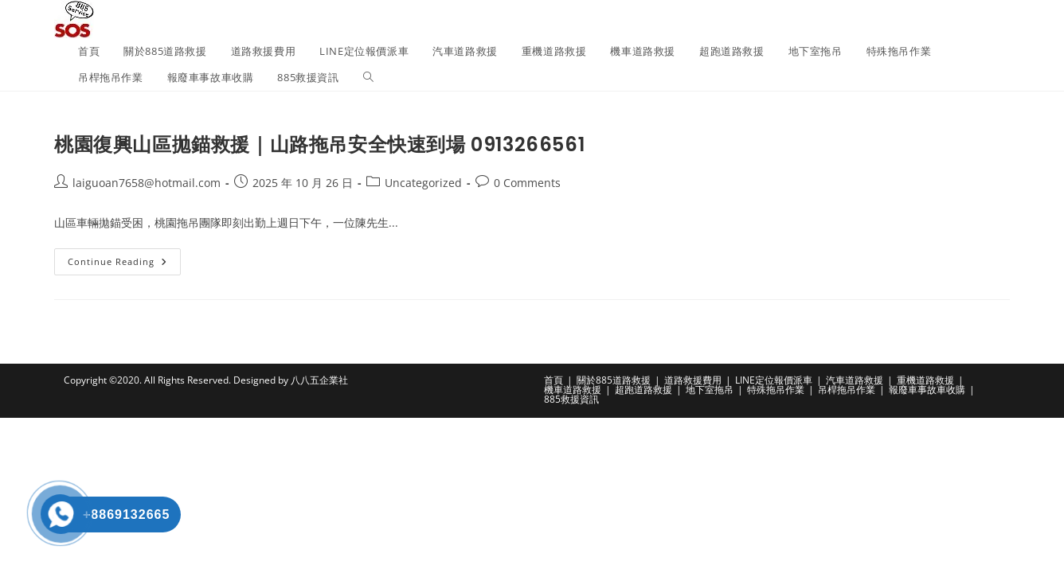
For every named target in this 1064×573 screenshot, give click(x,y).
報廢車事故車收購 (927, 389)
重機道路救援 (925, 380)
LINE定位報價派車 (773, 380)
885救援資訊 (571, 399)
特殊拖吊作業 (775, 389)
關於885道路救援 (614, 380)
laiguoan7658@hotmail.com (146, 182)
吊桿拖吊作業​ (846, 389)
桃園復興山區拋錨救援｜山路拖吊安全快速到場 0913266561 (319, 144)
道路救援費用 (693, 380)
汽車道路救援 (854, 380)
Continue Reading (124, 264)
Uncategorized (423, 182)
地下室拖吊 (709, 389)
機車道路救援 (572, 389)
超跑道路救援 (643, 389)
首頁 (553, 380)
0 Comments (527, 182)
